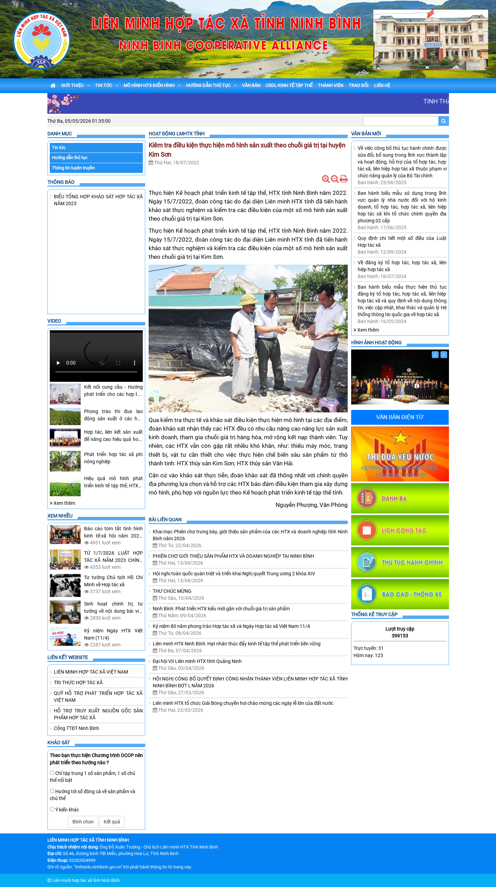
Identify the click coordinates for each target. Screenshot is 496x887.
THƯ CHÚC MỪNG (172, 591)
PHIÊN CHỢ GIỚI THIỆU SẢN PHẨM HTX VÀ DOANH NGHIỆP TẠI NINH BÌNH (233, 556)
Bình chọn (83, 821)
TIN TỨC (106, 85)
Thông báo (60, 182)
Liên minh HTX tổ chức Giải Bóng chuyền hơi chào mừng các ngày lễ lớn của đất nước (243, 703)
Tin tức (59, 147)
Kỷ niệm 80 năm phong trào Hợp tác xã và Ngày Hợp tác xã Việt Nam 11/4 (231, 626)
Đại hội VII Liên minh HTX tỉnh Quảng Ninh (197, 661)
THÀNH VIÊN (330, 85)
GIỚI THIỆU (75, 85)
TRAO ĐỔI (359, 85)
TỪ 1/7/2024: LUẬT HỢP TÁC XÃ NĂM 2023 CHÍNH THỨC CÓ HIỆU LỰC (113, 560)
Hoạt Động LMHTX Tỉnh (177, 133)
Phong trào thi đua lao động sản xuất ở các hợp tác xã (113, 419)
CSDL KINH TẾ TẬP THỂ (289, 85)
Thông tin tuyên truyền (73, 167)
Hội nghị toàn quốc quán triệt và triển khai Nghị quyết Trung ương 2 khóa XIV (234, 573)
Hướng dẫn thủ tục (70, 157)
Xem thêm (62, 503)
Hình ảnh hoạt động (376, 342)
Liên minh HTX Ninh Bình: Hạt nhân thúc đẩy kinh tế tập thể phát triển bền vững (237, 643)
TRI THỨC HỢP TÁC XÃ (78, 682)
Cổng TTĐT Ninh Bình (76, 728)
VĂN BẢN (251, 85)
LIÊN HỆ (382, 85)
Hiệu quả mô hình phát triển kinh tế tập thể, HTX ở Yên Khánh (113, 486)
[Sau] (443, 354)
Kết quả (112, 821)
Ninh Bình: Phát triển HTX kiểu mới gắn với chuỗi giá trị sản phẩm (221, 608)
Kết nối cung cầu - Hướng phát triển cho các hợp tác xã (113, 394)
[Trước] (435, 354)
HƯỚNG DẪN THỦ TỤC (211, 85)
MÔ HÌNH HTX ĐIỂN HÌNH (152, 85)
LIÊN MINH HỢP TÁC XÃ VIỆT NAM (91, 672)
